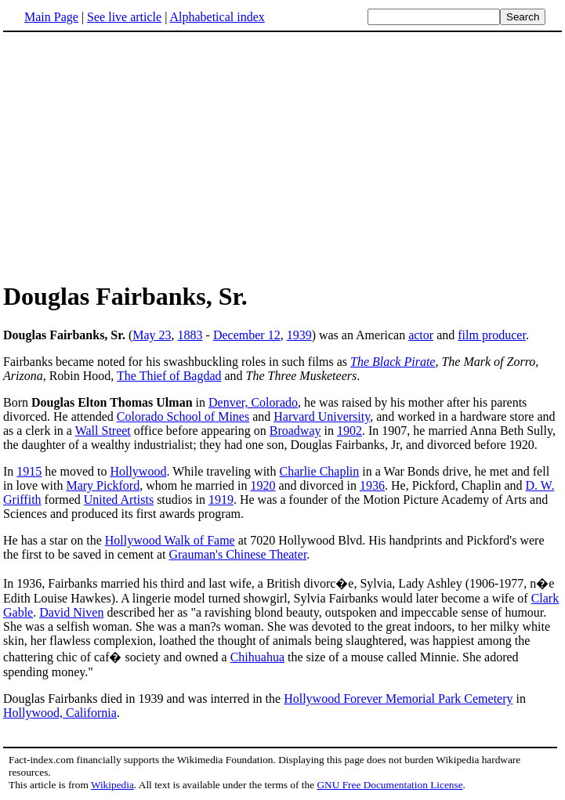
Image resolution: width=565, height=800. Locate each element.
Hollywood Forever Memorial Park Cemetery (398, 698)
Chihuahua (257, 657)
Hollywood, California (60, 712)
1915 (29, 471)
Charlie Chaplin (320, 471)
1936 (372, 485)
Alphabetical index (216, 17)
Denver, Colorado (253, 402)
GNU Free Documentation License (389, 785)
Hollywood (138, 471)
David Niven (71, 612)
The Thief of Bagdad (169, 375)
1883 (190, 335)
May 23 (151, 335)
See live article (124, 17)
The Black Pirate (392, 361)
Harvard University (321, 416)
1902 (349, 430)
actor (420, 335)
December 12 (247, 335)
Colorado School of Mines (183, 416)
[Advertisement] (283, 156)
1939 (299, 335)
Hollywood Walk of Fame (170, 540)
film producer (492, 335)
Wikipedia (112, 785)
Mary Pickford (102, 485)
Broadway (295, 430)
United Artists (119, 499)
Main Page (51, 17)
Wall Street (103, 430)
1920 (263, 485)
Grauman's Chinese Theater (237, 554)
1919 (221, 499)
